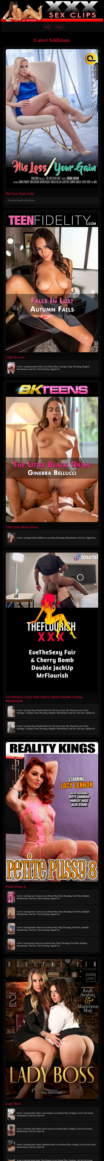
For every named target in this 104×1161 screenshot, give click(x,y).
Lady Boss (13, 1104)
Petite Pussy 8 (16, 886)
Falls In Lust (15, 357)
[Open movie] (52, 119)
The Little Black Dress (22, 527)
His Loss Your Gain (20, 193)
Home (47, 27)
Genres (59, 27)
